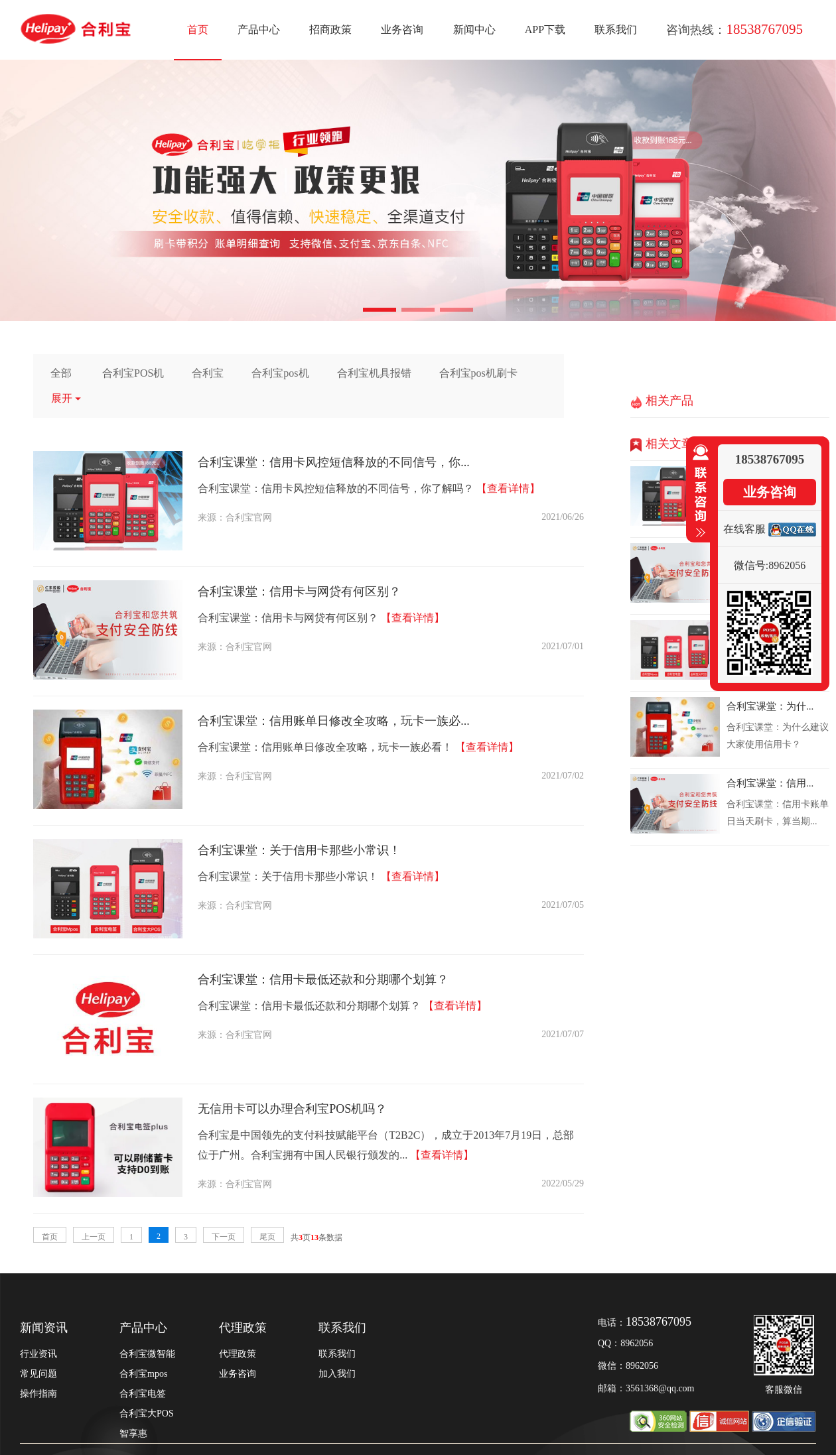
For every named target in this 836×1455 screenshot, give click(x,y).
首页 (197, 29)
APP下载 (545, 29)
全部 (61, 373)
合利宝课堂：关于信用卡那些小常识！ (299, 850)
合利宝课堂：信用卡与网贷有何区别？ (299, 591)
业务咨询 (402, 29)
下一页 (224, 1236)
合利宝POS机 (133, 373)
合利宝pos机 (280, 373)
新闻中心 (474, 29)
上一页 (93, 1236)
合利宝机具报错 (374, 373)
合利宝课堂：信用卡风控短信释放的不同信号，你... (334, 462)
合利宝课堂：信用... (770, 783)
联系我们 (615, 29)
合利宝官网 (249, 518)
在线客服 (744, 529)
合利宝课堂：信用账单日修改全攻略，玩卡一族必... (334, 721)
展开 (66, 398)
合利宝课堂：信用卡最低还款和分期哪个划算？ (323, 979)
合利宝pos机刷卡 (478, 373)
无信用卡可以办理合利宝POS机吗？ (292, 1108)
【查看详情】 (508, 488)
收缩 (698, 491)
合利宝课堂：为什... (770, 706)
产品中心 (259, 29)
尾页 (267, 1236)
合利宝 (208, 373)
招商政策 (330, 29)
